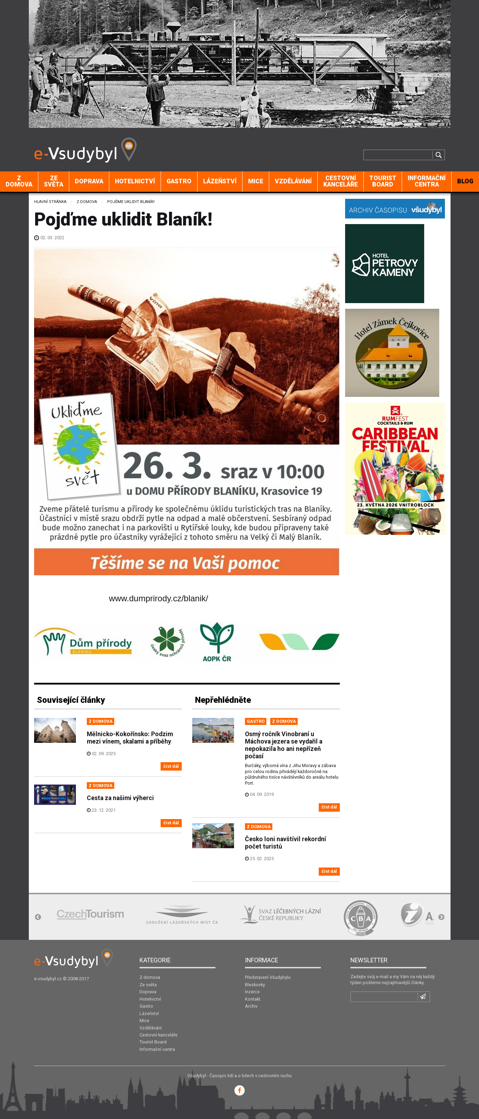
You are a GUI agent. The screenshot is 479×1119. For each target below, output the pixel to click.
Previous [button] (37, 917)
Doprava (89, 181)
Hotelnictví (135, 181)
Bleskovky (255, 984)
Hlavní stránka (50, 201)
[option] (90, 914)
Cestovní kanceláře (340, 181)
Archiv (251, 1006)
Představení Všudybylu (268, 977)
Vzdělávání (293, 181)
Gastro (179, 181)
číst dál (171, 766)
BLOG (465, 181)
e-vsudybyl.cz (48, 978)
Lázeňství (220, 181)
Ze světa (53, 181)
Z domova (19, 181)
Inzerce (252, 991)
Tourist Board (382, 181)
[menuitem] (19, 181)
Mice (255, 181)
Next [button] (441, 917)
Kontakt (252, 999)
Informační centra (427, 181)
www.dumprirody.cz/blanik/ (158, 598)
